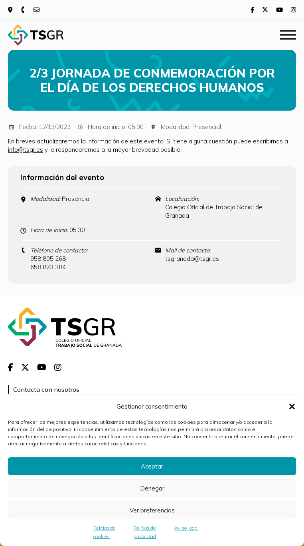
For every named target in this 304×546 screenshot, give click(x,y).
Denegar (152, 488)
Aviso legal (186, 528)
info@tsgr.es (25, 149)
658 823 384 (48, 267)
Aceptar (152, 466)
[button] (292, 407)
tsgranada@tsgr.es (192, 258)
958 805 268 (48, 258)
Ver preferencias (152, 510)
